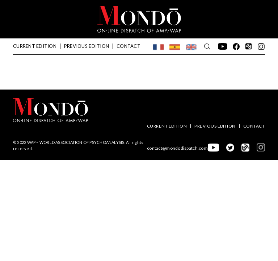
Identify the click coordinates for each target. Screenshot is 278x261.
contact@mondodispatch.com (177, 148)
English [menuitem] (191, 45)
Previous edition (86, 46)
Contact (128, 46)
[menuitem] (158, 47)
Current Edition (34, 46)
